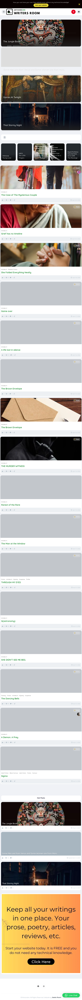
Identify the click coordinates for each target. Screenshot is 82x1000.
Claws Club (70, 154)
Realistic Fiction (55, 153)
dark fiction (22, 773)
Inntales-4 (4, 192)
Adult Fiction (54, 147)
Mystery (15, 579)
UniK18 (73, 156)
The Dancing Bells (10, 698)
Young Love (7, 158)
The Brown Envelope (11, 388)
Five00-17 (41, 146)
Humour (37, 148)
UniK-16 (21, 153)
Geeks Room (56, 997)
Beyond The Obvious (73, 152)
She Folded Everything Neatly (16, 272)
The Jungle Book (9, 823)
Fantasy (3, 695)
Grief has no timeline (11, 233)
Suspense (22, 579)
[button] (4, 12)
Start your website (41, 5)
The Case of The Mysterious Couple (19, 195)
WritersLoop (6, 156)
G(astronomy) (8, 621)
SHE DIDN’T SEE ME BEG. (13, 660)
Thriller (28, 579)
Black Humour (14, 773)
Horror (69, 156)
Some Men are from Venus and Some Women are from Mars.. (30, 853)
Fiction (37, 146)
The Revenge (72, 158)
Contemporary (55, 149)
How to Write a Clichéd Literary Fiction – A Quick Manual (41, 154)
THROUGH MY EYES (11, 582)
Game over (6, 311)
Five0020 (53, 151)
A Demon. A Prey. (10, 737)
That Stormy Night (10, 883)
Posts (76, 168)
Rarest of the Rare (10, 505)
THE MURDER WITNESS (13, 466)
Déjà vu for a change (56, 156)
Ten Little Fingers (22, 156)
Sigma (4, 776)
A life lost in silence (10, 350)
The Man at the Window (13, 543)
